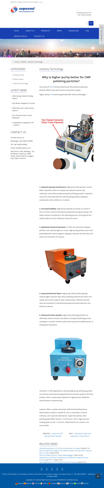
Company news (18, 75)
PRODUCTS (45, 30)
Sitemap (75, 480)
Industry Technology (35, 62)
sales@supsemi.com (84, 13)
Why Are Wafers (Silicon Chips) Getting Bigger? (56, 455)
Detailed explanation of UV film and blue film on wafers (60, 448)
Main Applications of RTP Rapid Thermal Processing (58, 462)
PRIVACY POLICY (20, 36)
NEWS (59, 30)
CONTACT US (39, 36)
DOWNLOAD (74, 30)
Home (16, 30)
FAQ (87, 30)
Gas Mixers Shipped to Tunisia (23, 103)
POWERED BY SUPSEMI (65, 480)
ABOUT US (30, 30)
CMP (51, 87)
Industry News (18, 79)
